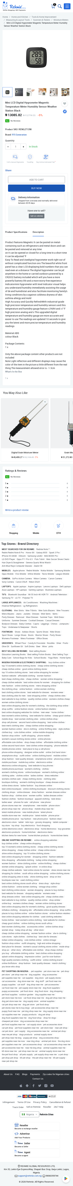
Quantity (9, 140)
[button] (67, 6)
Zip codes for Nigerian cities (56, 1074)
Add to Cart (36, 179)
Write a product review (17, 510)
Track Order (18, 1107)
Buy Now (36, 188)
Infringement (9, 1102)
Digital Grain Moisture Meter (24, 452)
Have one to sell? (36, 210)
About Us (8, 1074)
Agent (36, 1153)
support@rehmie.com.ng (29, 1175)
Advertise (36, 1135)
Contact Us (37, 1078)
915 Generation (19, 134)
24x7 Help (58, 1106)
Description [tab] (38, 231)
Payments (35, 1074)
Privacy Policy (40, 1102)
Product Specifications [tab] (16, 231)
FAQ (17, 1074)
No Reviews (15, 120)
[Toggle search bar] (59, 6)
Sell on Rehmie (33, 1106)
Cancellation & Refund (59, 1102)
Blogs (24, 1074)
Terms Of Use (23, 1102)
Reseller (47, 1106)
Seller (36, 1144)
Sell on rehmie (36, 216)
